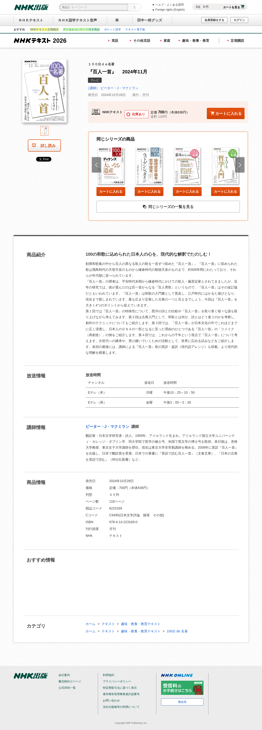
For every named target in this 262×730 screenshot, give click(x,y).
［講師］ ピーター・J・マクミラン (112, 88)
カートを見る (234, 7)
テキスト (108, 624)
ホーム (91, 624)
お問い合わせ (111, 700)
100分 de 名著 (177, 631)
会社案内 (64, 675)
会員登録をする (214, 20)
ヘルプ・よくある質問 (169, 4)
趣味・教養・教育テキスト (141, 624)
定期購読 (237, 40)
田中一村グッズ (149, 20)
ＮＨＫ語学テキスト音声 (77, 20)
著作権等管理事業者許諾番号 (121, 694)
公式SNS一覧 (67, 687)
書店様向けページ (69, 681)
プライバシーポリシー (117, 681)
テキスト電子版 (135, 29)
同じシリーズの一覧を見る (168, 207)
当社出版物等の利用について (121, 707)
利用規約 (108, 675)
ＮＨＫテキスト (30, 20)
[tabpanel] (44, 92)
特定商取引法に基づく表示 (120, 687)
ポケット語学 (112, 29)
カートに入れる (110, 191)
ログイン (239, 20)
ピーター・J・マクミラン (108, 427)
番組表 (182, 702)
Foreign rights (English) (170, 9)
